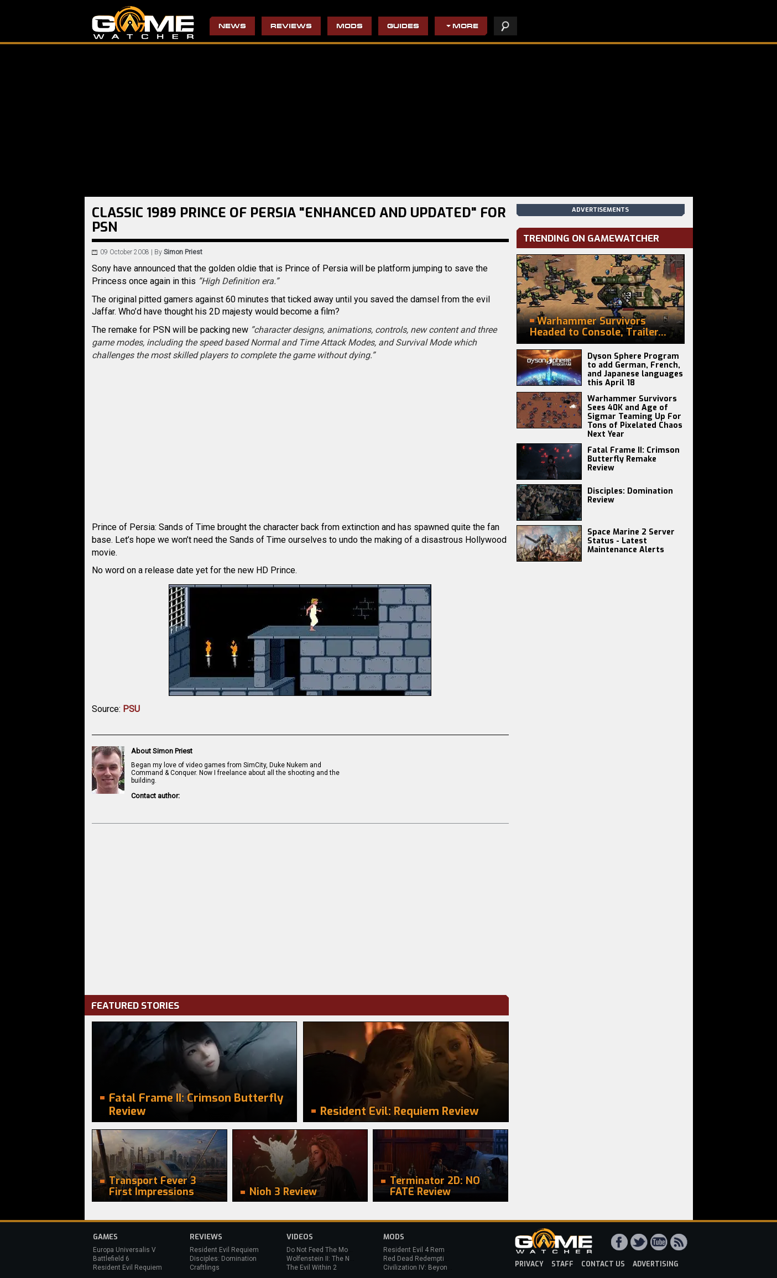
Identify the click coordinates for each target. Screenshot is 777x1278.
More (465, 27)
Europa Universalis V (124, 1250)
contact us (603, 1264)
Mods (349, 27)
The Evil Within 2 (311, 1267)
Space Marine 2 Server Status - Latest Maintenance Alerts (631, 541)
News (232, 27)
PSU (131, 709)
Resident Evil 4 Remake (419, 1250)
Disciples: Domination (223, 1259)
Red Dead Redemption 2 (420, 1259)
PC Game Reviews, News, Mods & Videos (143, 22)
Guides (403, 27)
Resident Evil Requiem (127, 1267)
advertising (656, 1264)
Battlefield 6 (111, 1259)
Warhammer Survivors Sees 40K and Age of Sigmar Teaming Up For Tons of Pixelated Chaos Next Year (634, 416)
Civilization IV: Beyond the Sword (433, 1267)
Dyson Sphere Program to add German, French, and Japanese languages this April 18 (635, 369)
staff (562, 1264)
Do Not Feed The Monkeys (326, 1250)
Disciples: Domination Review (630, 495)
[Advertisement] (300, 906)
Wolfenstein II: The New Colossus (337, 1259)
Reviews (291, 27)
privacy (529, 1264)
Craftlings (205, 1267)
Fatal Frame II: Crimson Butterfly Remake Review (633, 459)
